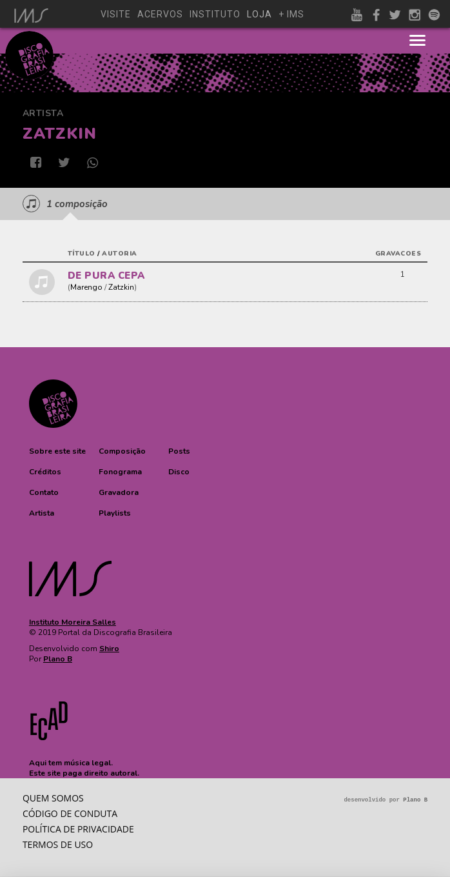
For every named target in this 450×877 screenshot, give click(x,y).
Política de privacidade (78, 829)
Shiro (109, 648)
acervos (160, 14)
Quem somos (53, 798)
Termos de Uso (58, 844)
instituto (215, 14)
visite (116, 14)
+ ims (291, 14)
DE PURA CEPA (106, 275)
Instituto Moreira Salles (72, 622)
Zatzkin (121, 287)
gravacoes (398, 253)
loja (259, 14)
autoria (119, 253)
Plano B (57, 659)
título (81, 253)
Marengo (86, 287)
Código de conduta (70, 813)
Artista (43, 113)
